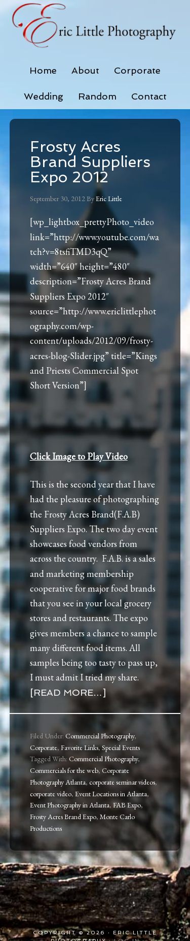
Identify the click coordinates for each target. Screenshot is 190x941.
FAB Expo (127, 804)
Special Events (121, 747)
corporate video (50, 793)
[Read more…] (68, 692)
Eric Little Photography (95, 25)
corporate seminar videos (122, 782)
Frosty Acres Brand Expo (63, 816)
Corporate (43, 747)
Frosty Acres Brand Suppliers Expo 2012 (90, 162)
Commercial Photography (99, 735)
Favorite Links (79, 747)
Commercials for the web (64, 770)
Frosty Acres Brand (79, 514)
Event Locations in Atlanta (111, 793)
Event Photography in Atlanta (69, 804)
